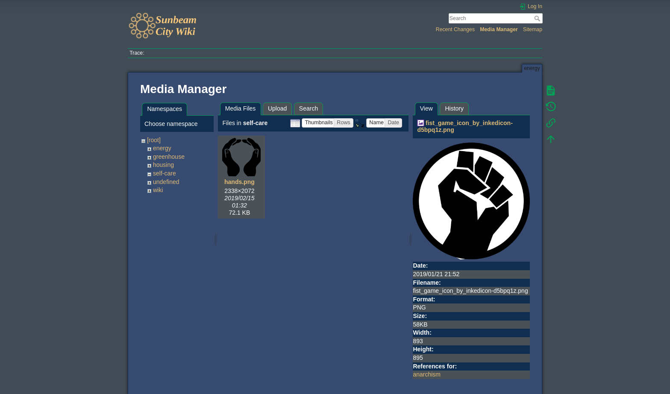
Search (538, 18)
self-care (164, 173)
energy (162, 148)
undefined (166, 181)
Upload (277, 108)
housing (163, 164)
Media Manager (499, 29)
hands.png (239, 181)
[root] (154, 140)
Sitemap (532, 29)
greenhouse (169, 156)
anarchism (427, 374)
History (454, 108)
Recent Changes (455, 29)
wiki (158, 190)
